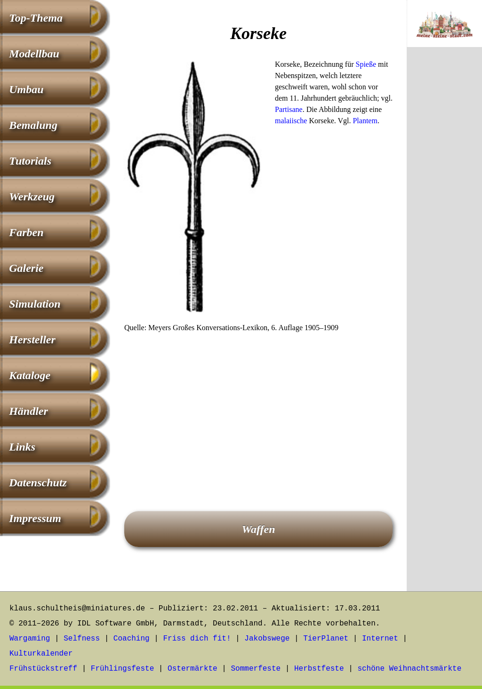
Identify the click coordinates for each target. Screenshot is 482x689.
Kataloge (29, 375)
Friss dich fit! (197, 638)
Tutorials (30, 161)
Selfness (82, 638)
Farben (26, 232)
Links (22, 447)
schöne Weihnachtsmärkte (409, 669)
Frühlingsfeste (122, 669)
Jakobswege (266, 638)
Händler (28, 411)
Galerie (26, 268)
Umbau (26, 89)
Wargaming (29, 638)
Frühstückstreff (43, 669)
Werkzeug (32, 196)
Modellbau (34, 54)
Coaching (131, 638)
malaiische (291, 121)
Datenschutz (38, 482)
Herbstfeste (319, 669)
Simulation (34, 304)
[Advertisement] (258, 409)
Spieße (366, 64)
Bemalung (33, 125)
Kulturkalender (40, 653)
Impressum (35, 518)
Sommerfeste (256, 669)
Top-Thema (36, 18)
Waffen (258, 529)
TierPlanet (325, 638)
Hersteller (32, 339)
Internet (380, 638)
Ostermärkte (192, 669)
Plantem (365, 121)
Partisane (289, 109)
